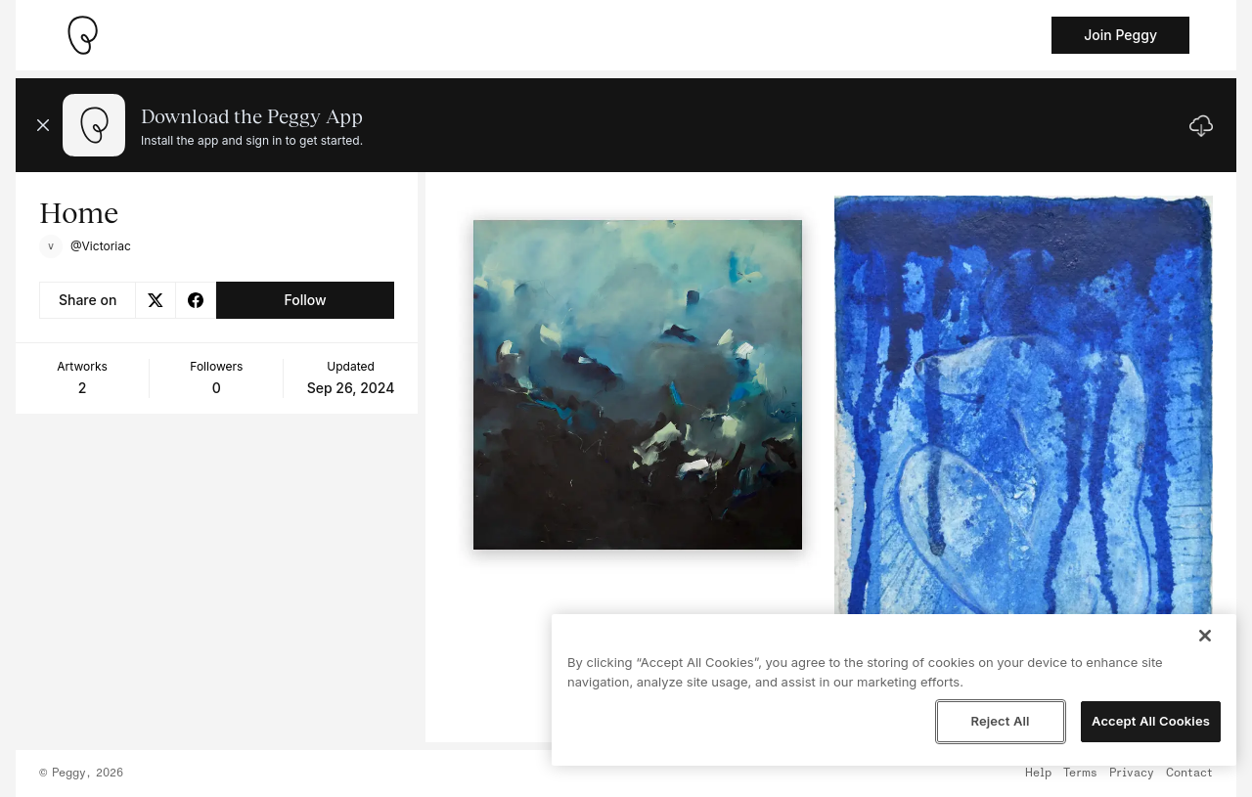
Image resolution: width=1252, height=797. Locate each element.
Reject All (999, 721)
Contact (1189, 773)
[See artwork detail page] (638, 385)
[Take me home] (82, 35)
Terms (1080, 773)
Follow (305, 299)
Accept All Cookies (1151, 721)
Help (1038, 773)
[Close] (1205, 635)
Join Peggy (1120, 34)
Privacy (1131, 773)
